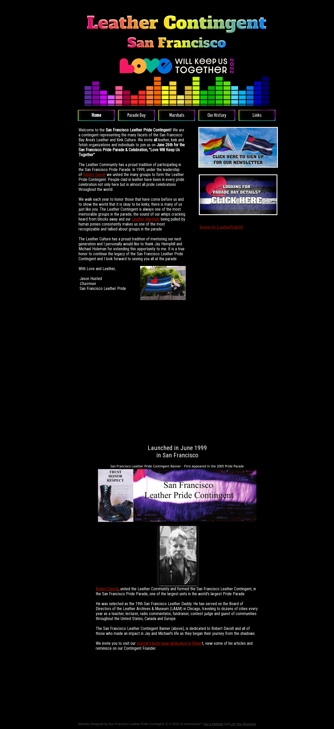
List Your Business (243, 724)
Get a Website (213, 724)
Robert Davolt (94, 174)
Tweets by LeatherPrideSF (221, 227)
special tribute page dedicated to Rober (169, 643)
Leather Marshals (146, 219)
